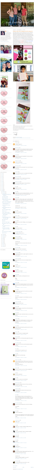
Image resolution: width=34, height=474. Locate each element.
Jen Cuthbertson (17, 342)
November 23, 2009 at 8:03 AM (20, 299)
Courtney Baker (17, 301)
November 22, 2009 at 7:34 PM (20, 184)
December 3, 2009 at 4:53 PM (20, 427)
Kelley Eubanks (17, 176)
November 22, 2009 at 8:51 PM (20, 218)
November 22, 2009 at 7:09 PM (20, 179)
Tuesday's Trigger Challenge (6, 212)
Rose (16, 186)
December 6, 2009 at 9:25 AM (20, 463)
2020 (2, 176)
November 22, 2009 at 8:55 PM (20, 224)
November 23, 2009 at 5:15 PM (20, 346)
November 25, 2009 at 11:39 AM (21, 386)
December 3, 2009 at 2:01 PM (20, 422)
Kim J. (16, 348)
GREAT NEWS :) (4, 232)
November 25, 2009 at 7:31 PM (20, 400)
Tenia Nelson (17, 247)
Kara (15, 353)
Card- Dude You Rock (5, 196)
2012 (2, 186)
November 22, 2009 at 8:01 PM (20, 189)
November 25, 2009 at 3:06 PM (20, 392)
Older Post (32, 467)
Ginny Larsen (17, 252)
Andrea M (16, 318)
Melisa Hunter (17, 147)
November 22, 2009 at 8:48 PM (20, 213)
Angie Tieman (17, 388)
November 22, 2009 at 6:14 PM (20, 163)
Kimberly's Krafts (17, 181)
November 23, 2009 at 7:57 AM (20, 293)
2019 (2, 177)
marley (16, 269)
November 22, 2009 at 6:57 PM (20, 174)
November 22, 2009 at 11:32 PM (21, 256)
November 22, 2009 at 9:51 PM (20, 239)
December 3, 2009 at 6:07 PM (20, 432)
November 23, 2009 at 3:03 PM (20, 323)
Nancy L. (16, 331)
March (3, 243)
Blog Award (3, 220)
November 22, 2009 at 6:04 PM (20, 158)
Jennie (16, 394)
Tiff (15, 372)
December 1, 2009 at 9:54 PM (20, 417)
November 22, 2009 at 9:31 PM (20, 234)
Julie (15, 226)
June (3, 239)
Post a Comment (15, 465)
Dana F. (16, 295)
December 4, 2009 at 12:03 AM (20, 442)
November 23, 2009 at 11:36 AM (21, 310)
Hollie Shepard (17, 165)
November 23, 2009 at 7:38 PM (20, 357)
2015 (2, 182)
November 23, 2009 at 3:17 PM (20, 329)
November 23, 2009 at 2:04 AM (20, 267)
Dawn (16, 191)
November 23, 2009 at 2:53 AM (20, 272)
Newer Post (14, 467)
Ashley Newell (17, 236)
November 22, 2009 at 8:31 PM (20, 203)
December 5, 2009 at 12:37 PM (20, 458)
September (3, 235)
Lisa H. (16, 325)
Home (23, 467)
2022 (2, 173)
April (3, 242)
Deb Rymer (16, 336)
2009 (2, 190)
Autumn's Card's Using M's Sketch (6, 201)
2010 (2, 189)
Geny (16, 377)
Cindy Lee (16, 215)
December (3, 191)
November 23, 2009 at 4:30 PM (20, 340)
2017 (2, 180)
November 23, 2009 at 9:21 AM (20, 304)
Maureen (16, 197)
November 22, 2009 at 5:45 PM (20, 145)
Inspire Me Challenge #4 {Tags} (6, 209)
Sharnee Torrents (17, 359)
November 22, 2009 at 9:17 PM (20, 229)
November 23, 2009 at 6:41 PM (20, 351)
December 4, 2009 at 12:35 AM (20, 447)
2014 (2, 184)
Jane (15, 264)
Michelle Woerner (17, 382)
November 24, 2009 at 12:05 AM (21, 365)
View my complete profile (4, 41)
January (3, 246)
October (3, 234)
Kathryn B (16, 171)
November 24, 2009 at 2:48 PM (20, 380)
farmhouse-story (17, 160)
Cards (3, 230)
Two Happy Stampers (18, 231)
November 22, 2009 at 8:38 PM (20, 208)
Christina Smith (17, 258)
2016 (2, 181)
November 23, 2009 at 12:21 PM (21, 316)
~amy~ (16, 220)
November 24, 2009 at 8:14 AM (20, 370)
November (3, 193)
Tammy (16, 154)
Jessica (16, 289)
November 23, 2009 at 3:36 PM (20, 334)
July (3, 238)
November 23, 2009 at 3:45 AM (20, 280)
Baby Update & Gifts (5, 219)
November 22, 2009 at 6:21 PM (20, 169)
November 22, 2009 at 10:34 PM (21, 245)
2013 (2, 185)
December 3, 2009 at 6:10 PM (20, 437)
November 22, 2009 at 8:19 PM (20, 195)
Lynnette (16, 306)
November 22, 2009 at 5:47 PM (20, 152)
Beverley (16, 282)
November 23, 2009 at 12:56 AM (21, 262)
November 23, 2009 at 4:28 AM (20, 287)
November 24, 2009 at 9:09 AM (20, 375)
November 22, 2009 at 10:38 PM (21, 250)
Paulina (16, 312)
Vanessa (16, 274)
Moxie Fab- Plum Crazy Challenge (6, 231)
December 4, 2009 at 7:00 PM (20, 453)
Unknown (16, 142)
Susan (16, 210)
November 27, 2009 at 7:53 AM (20, 408)
